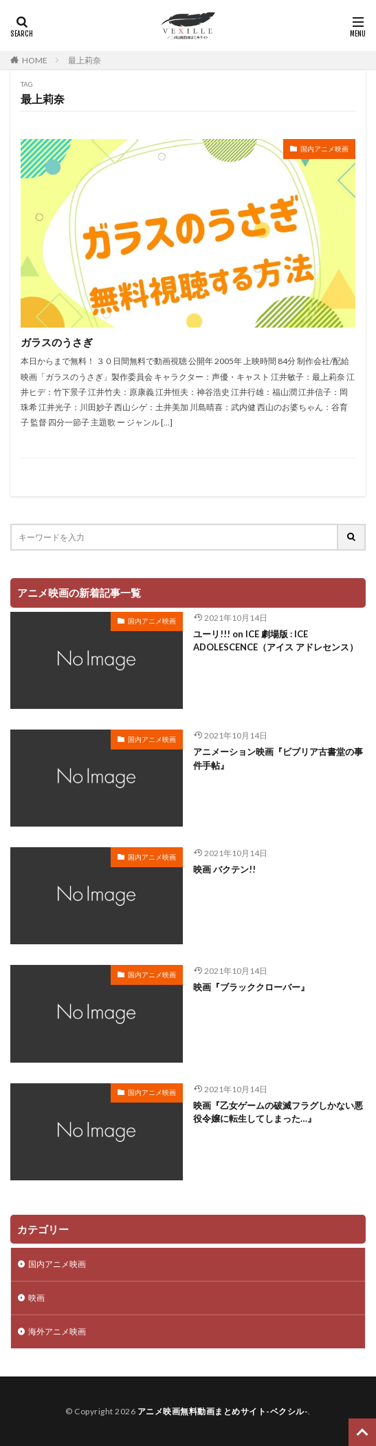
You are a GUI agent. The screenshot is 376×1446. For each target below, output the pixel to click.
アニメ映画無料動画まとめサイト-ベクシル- (223, 1411)
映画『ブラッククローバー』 (251, 986)
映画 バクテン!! (224, 869)
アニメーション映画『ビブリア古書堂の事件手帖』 (278, 758)
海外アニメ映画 (57, 1331)
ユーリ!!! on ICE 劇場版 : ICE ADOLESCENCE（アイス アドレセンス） (275, 640)
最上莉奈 (84, 60)
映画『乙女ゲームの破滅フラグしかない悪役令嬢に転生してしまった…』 (278, 1112)
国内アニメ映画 (324, 149)
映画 (36, 1298)
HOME (34, 60)
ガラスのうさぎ (57, 342)
